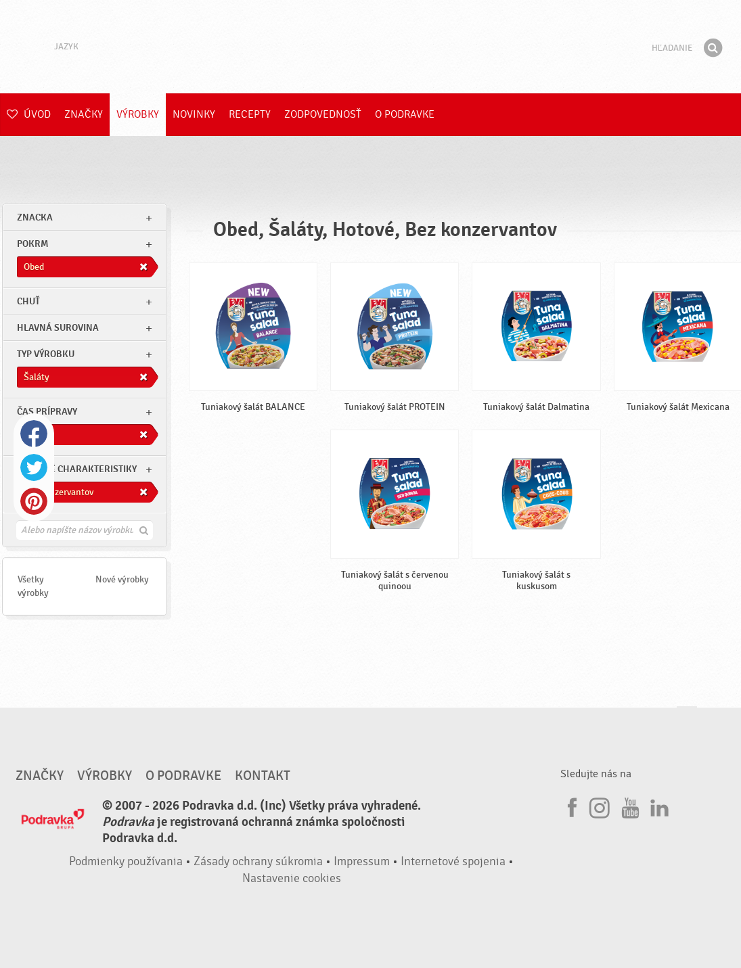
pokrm (32, 244)
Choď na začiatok (687, 719)
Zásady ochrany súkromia (258, 861)
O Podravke (404, 114)
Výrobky (137, 114)
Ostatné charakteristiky (77, 469)
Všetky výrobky (33, 586)
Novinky (194, 114)
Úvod (29, 114)
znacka (35, 217)
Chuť (28, 301)
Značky (83, 114)
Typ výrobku (45, 354)
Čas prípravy (47, 411)
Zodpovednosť (322, 114)
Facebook (33, 433)
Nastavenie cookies (291, 878)
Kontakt (262, 776)
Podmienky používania (126, 861)
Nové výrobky (122, 579)
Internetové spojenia (453, 861)
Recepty (250, 114)
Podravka (371, 46)
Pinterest (33, 501)
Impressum (362, 861)
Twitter (33, 467)
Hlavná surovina (58, 327)
